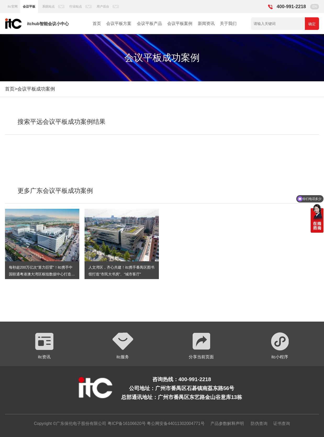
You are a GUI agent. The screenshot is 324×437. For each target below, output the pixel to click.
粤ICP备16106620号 (126, 423)
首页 (97, 23)
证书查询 (281, 423)
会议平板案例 (179, 23)
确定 (312, 24)
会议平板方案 (118, 23)
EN (314, 6)
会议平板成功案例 (36, 89)
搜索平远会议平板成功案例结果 (61, 121)
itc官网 (13, 6)
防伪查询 (259, 423)
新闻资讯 (206, 23)
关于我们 (228, 23)
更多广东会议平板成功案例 (55, 190)
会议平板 (29, 6)
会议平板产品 (149, 23)
